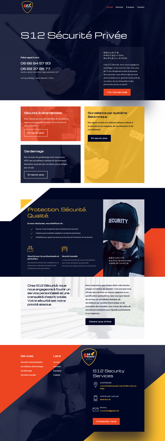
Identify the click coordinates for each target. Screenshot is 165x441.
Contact (140, 7)
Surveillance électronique (32, 366)
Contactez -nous (106, 421)
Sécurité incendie (28, 375)
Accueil (109, 7)
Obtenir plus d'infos (100, 321)
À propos (130, 7)
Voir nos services (117, 92)
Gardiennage (26, 371)
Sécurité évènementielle (32, 362)
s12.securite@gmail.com (109, 411)
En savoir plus (36, 132)
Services (119, 7)
